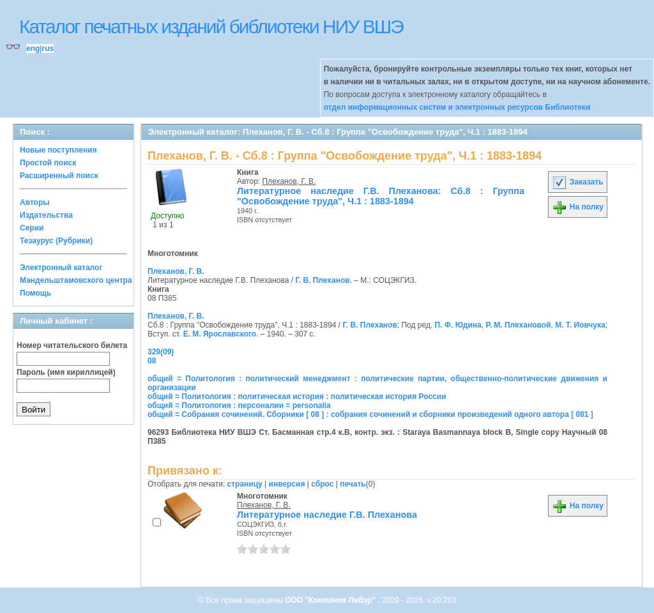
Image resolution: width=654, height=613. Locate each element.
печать (353, 484)
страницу (244, 484)
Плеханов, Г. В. (289, 181)
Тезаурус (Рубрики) (56, 240)
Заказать (577, 182)
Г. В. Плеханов (322, 280)
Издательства (46, 215)
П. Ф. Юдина (458, 325)
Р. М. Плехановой (518, 325)
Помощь (35, 293)
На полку (578, 206)
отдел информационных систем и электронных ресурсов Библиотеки (457, 107)
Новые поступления (58, 150)
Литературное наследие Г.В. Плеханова (327, 515)
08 (152, 360)
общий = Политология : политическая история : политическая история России (297, 396)
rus (48, 48)
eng (33, 48)
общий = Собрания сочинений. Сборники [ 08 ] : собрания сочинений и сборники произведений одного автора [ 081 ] (370, 414)
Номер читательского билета (72, 345)
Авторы (35, 202)
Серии (31, 227)
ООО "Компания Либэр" (331, 600)
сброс (322, 484)
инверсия (287, 484)
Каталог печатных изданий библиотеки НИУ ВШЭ (211, 26)
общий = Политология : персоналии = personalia (239, 405)
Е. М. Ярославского (220, 333)
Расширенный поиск (59, 175)
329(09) (161, 351)
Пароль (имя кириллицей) (66, 372)
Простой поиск (48, 162)
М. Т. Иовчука (580, 325)
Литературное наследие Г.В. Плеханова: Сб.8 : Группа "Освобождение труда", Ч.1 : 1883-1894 (380, 196)
